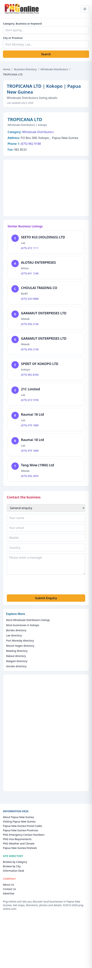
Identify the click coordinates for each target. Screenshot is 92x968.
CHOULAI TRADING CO (39, 288)
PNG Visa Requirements (17, 839)
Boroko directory (16, 630)
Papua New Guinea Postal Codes (22, 826)
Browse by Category (15, 862)
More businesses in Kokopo (22, 625)
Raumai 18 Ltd (32, 414)
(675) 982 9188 (31, 144)
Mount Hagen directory (20, 645)
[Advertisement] (46, 187)
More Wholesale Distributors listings (28, 620)
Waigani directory (16, 661)
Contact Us (9, 889)
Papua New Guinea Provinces (20, 830)
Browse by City (12, 866)
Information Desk (13, 870)
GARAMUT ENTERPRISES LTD (43, 313)
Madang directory (17, 651)
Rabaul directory (16, 656)
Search (46, 54)
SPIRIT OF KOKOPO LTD (39, 364)
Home (6, 69)
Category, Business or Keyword (22, 23)
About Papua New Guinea (18, 817)
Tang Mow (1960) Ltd (37, 465)
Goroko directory (16, 666)
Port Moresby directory (20, 640)
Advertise (8, 893)
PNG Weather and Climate (18, 843)
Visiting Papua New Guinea (19, 821)
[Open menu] (85, 9)
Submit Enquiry (46, 598)
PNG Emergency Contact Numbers (24, 834)
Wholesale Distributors (54, 69)
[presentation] (35, 585)
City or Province (13, 38)
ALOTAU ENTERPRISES (38, 262)
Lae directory (14, 635)
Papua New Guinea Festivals (20, 848)
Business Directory (25, 69)
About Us (8, 884)
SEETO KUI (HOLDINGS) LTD (43, 237)
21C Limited (30, 389)
